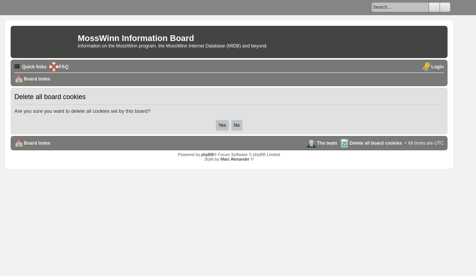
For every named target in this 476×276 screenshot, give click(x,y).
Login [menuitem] (437, 66)
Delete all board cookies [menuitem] (376, 143)
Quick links (34, 66)
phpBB (207, 154)
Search (434, 7)
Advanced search (445, 7)
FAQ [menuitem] (64, 66)
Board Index (37, 143)
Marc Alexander (234, 159)
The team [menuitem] (327, 143)
